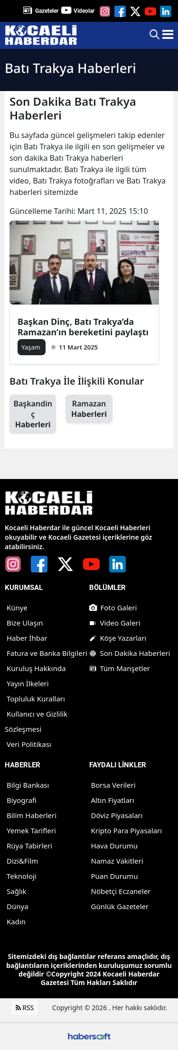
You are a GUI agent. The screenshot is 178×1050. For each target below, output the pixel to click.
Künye (17, 607)
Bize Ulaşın (25, 622)
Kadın (16, 921)
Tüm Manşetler (119, 668)
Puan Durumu (114, 876)
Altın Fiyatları (112, 800)
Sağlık (17, 891)
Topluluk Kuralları (36, 698)
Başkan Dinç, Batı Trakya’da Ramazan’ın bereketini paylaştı (83, 326)
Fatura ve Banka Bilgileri (47, 653)
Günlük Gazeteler (120, 906)
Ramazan (88, 408)
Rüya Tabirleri (29, 845)
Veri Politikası (29, 744)
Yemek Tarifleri (31, 830)
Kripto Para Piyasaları (126, 830)
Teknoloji (22, 876)
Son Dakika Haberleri (129, 653)
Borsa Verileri (113, 785)
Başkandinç (32, 414)
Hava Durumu (114, 845)
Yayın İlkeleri (28, 683)
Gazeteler (46, 11)
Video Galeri (115, 622)
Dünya (17, 906)
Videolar (84, 11)
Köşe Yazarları (118, 638)
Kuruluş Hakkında (36, 668)
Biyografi (22, 800)
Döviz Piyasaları (117, 815)
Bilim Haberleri (31, 815)
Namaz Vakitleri (117, 861)
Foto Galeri (113, 607)
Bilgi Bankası (28, 785)
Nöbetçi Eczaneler (121, 891)
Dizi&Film (22, 861)
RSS (25, 1007)
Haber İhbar (27, 638)
